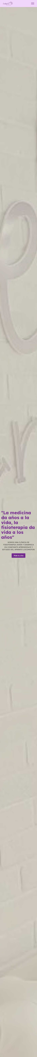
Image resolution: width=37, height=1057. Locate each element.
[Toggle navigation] (32, 3)
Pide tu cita (18, 556)
